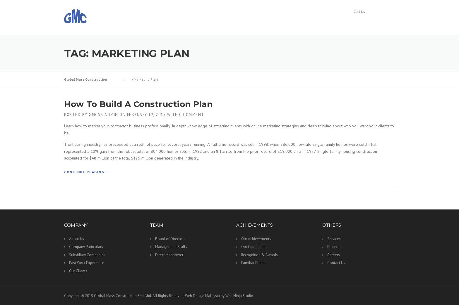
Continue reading (86, 172)
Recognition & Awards (259, 254)
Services (299, 22)
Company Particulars (86, 246)
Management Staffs (171, 246)
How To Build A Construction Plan (138, 104)
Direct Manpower (169, 254)
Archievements (264, 22)
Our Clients (78, 270)
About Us (76, 238)
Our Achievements (256, 238)
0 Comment (191, 114)
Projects (326, 22)
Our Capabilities (254, 246)
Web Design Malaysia (202, 295)
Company (207, 22)
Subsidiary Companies (87, 254)
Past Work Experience (86, 262)
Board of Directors (170, 238)
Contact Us (383, 22)
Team (233, 22)
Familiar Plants (253, 262)
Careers (354, 22)
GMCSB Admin (103, 114)
